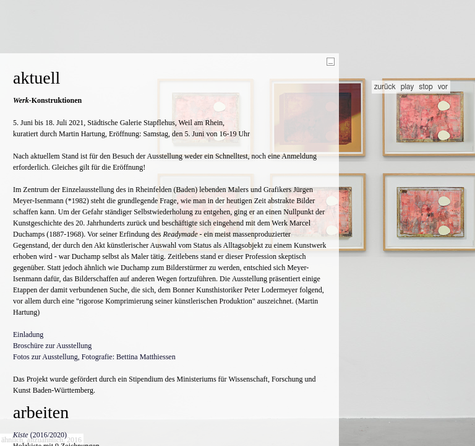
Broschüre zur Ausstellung (52, 345)
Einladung (28, 334)
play (407, 86)
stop (425, 86)
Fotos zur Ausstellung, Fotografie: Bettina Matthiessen (94, 356)
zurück (385, 86)
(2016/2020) (40, 435)
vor (443, 86)
